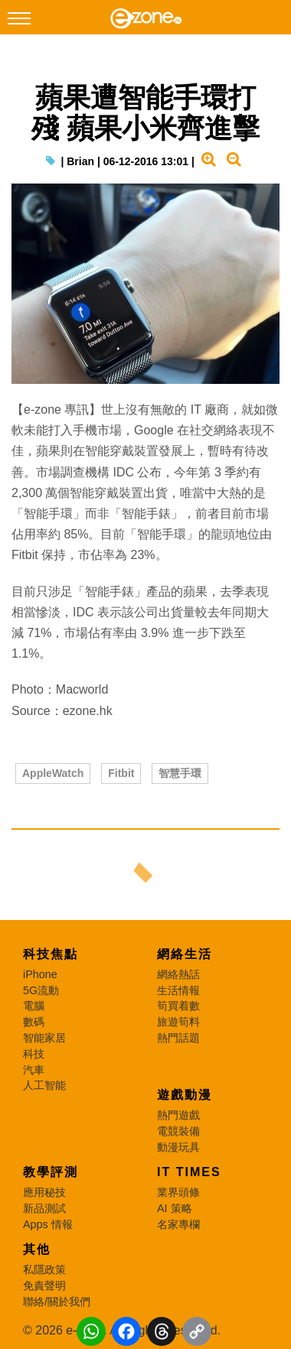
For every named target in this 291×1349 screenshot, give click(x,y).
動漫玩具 (178, 1147)
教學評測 (50, 1171)
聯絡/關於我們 (56, 1301)
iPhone (40, 974)
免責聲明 (44, 1285)
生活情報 (178, 990)
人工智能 (44, 1085)
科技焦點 (50, 954)
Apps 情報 (48, 1224)
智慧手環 (180, 773)
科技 (33, 1054)
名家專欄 (178, 1224)
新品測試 (44, 1208)
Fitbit (121, 773)
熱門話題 (178, 1038)
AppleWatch (52, 773)
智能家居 (44, 1038)
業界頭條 (178, 1192)
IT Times (189, 1171)
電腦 (33, 1006)
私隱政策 (44, 1269)
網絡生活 (184, 954)
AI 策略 (174, 1208)
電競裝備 (178, 1131)
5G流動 (41, 990)
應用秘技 (44, 1192)
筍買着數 (178, 1006)
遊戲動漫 (184, 1094)
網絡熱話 (178, 974)
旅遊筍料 (178, 1022)
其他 (37, 1249)
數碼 (33, 1022)
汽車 (33, 1070)
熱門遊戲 (178, 1115)
